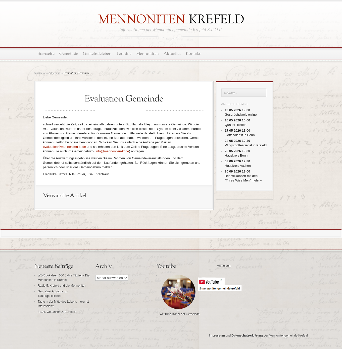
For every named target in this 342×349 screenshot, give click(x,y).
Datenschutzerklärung (247, 335)
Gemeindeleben (97, 54)
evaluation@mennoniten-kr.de (64, 147)
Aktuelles (172, 54)
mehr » (257, 180)
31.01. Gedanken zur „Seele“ (57, 312)
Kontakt (193, 54)
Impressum (217, 335)
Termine (123, 54)
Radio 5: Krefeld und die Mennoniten (62, 285)
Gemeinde (68, 54)
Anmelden (224, 265)
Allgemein (55, 73)
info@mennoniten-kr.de (112, 151)
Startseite (46, 54)
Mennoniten (147, 54)
